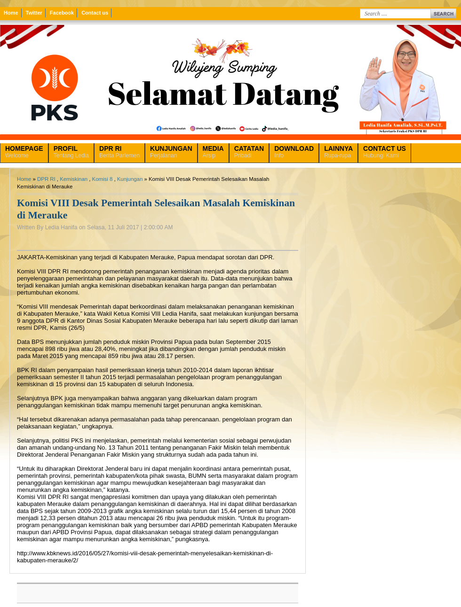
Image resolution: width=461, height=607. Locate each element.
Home (11, 13)
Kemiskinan (73, 179)
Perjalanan (171, 152)
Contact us (94, 13)
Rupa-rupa (338, 152)
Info (294, 152)
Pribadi (249, 152)
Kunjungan (130, 179)
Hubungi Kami (384, 152)
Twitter (34, 13)
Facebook (62, 13)
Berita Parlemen (119, 152)
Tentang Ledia (71, 152)
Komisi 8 (102, 179)
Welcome (24, 152)
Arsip (213, 152)
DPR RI (46, 179)
